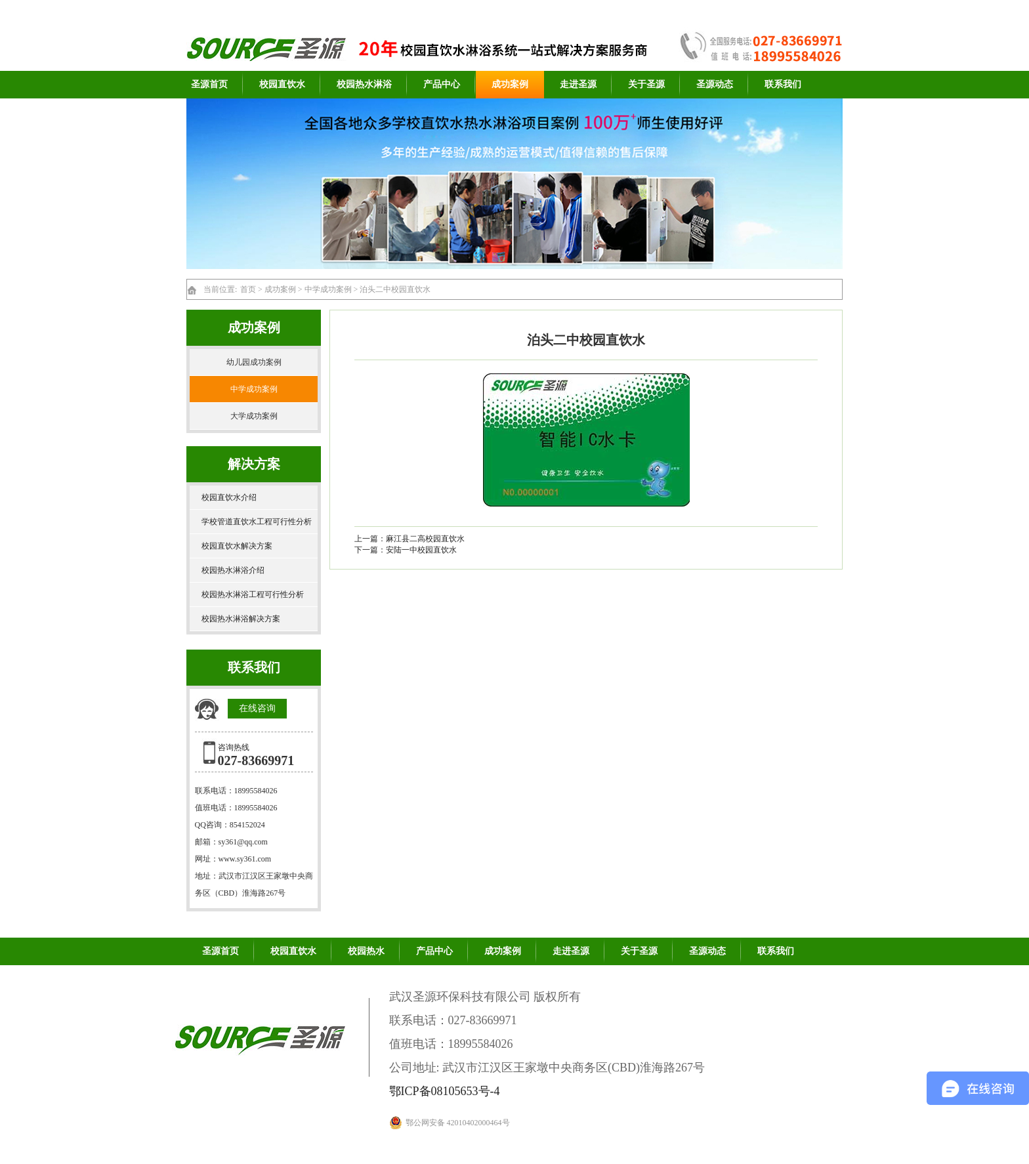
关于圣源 (646, 84)
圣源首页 (209, 84)
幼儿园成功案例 (254, 362)
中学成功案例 (328, 289)
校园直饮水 (282, 84)
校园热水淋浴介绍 (232, 570)
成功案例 (510, 84)
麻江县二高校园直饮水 (425, 538)
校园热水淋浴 (364, 84)
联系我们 (783, 84)
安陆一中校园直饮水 (421, 549)
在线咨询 (257, 708)
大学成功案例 (254, 416)
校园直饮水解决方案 (236, 546)
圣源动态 (714, 84)
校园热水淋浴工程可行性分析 (252, 594)
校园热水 (366, 951)
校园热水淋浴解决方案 (240, 618)
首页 (248, 289)
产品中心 (441, 84)
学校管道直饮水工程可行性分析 (256, 521)
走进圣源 (578, 84)
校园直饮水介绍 (229, 497)
